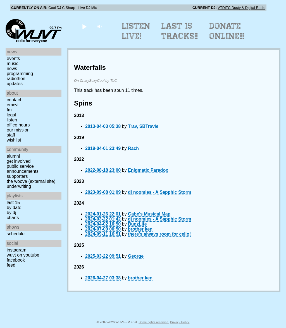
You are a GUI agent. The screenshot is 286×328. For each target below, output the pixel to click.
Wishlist (14, 140)
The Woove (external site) (31, 181)
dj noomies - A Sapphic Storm (159, 192)
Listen (12, 120)
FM (9, 109)
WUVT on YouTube (23, 255)
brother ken (140, 229)
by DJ (11, 212)
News (12, 68)
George (136, 256)
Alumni (13, 156)
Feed (11, 265)
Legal (11, 114)
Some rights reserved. (154, 322)
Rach (133, 148)
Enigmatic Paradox (148, 170)
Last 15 (13, 202)
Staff (11, 135)
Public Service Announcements (23, 169)
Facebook (16, 260)
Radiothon (16, 78)
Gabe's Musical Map (149, 214)
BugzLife (137, 224)
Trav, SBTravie (143, 126)
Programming (20, 73)
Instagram (16, 250)
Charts (13, 217)
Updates (15, 83)
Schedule (16, 233)
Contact (14, 99)
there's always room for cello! (159, 234)
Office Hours (18, 125)
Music (12, 63)
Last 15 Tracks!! (179, 31)
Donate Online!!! (227, 31)
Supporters (17, 176)
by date (14, 207)
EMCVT (13, 104)
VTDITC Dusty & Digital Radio (241, 8)
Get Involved (18, 161)
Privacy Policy (180, 322)
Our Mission (18, 130)
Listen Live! (136, 31)
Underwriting (19, 186)
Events (13, 58)
